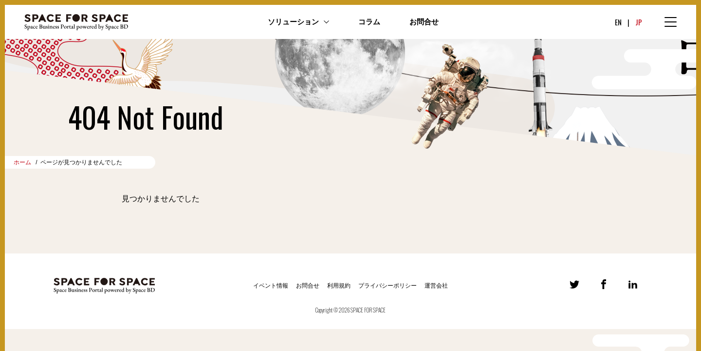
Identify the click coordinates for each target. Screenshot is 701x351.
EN (618, 22)
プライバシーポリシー (387, 285)
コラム (369, 22)
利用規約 (338, 285)
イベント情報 (270, 285)
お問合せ (424, 22)
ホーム (22, 162)
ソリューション (293, 22)
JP (638, 22)
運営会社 (436, 285)
